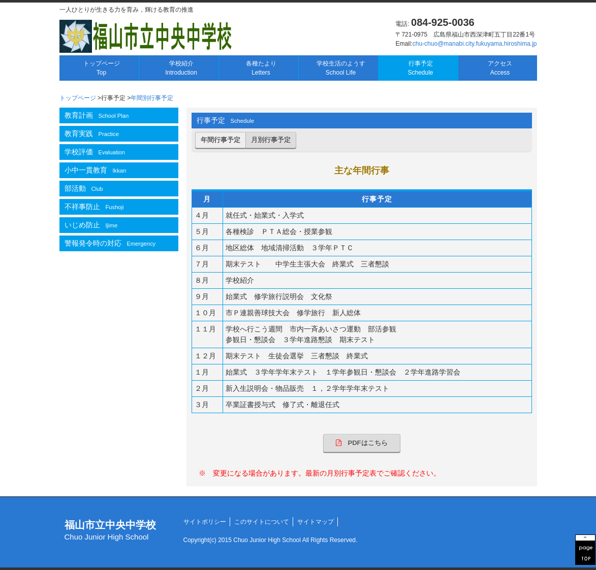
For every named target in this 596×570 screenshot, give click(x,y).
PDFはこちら (362, 443)
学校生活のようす (341, 68)
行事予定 (420, 68)
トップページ (101, 68)
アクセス (500, 68)
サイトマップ (315, 521)
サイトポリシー (204, 521)
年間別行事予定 (152, 98)
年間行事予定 (220, 140)
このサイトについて (261, 521)
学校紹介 (181, 68)
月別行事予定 (271, 140)
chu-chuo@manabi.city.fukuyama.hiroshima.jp (475, 43)
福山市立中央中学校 (110, 530)
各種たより (261, 68)
